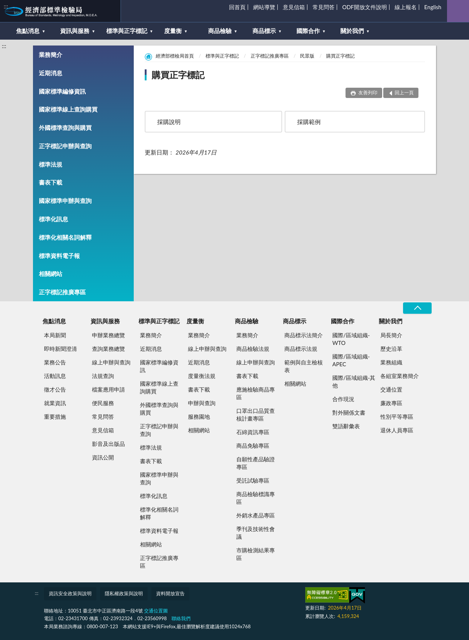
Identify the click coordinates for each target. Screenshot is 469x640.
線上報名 (406, 7)
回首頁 (237, 7)
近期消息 (50, 72)
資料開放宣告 (170, 593)
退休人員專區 (396, 430)
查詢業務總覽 (108, 348)
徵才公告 (55, 389)
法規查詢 (103, 375)
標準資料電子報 (59, 255)
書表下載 (50, 182)
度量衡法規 (201, 375)
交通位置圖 (156, 611)
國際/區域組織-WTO (351, 339)
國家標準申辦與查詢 (65, 200)
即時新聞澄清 (60, 348)
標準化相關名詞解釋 (65, 237)
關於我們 (352, 30)
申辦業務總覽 (108, 335)
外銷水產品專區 (255, 515)
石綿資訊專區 (252, 432)
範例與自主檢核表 (303, 366)
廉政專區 (391, 403)
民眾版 (307, 56)
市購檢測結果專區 (255, 554)
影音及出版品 (108, 443)
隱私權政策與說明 (124, 593)
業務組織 (391, 362)
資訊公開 (103, 457)
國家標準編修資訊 (62, 91)
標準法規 (50, 164)
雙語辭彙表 (346, 426)
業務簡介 (50, 54)
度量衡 (173, 30)
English (433, 7)
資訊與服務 (74, 30)
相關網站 (50, 273)
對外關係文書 (348, 412)
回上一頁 (404, 92)
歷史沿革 (391, 348)
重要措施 (55, 416)
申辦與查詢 (201, 403)
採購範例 (309, 121)
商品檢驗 (220, 30)
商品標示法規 (300, 348)
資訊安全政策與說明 (70, 593)
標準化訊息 (53, 218)
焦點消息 (28, 30)
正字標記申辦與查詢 (65, 145)
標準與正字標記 (126, 30)
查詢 (458, 11)
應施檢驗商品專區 (255, 393)
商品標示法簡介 (303, 335)
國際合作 (308, 30)
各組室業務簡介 (399, 375)
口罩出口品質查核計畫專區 (255, 414)
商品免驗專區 (252, 445)
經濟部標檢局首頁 (175, 56)
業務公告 (55, 362)
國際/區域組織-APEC (351, 360)
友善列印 (367, 92)
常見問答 (324, 7)
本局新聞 (55, 335)
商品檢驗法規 (252, 348)
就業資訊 (55, 403)
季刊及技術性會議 (255, 533)
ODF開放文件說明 (364, 7)
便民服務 (103, 403)
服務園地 (199, 416)
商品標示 (264, 30)
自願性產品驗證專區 (255, 463)
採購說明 (169, 121)
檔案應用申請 (108, 389)
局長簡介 (391, 335)
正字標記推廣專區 (62, 291)
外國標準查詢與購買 (65, 127)
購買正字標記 (340, 56)
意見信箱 (294, 7)
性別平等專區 (396, 416)
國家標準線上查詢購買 (68, 109)
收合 (417, 308)
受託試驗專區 (252, 480)
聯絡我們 (181, 618)
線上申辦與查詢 (111, 362)
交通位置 (391, 389)
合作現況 (343, 399)
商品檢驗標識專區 (255, 498)
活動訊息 (55, 375)
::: (6, 6)
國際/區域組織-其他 (353, 381)
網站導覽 (264, 7)
